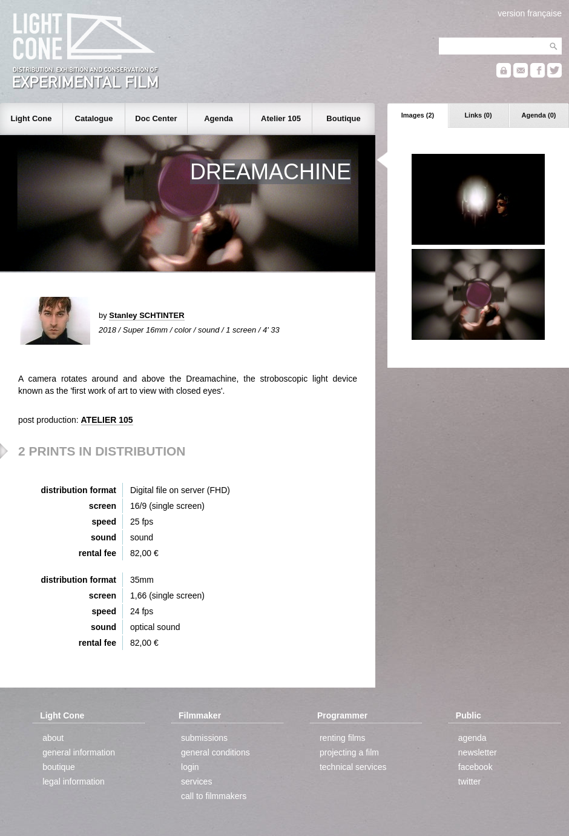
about (53, 738)
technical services (353, 767)
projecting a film (349, 752)
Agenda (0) (539, 115)
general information (78, 752)
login (190, 767)
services (196, 781)
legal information (73, 781)
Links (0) (478, 115)
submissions (204, 738)
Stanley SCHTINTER (146, 315)
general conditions (215, 752)
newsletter (477, 752)
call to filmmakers (213, 796)
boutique (58, 767)
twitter (469, 781)
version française (530, 13)
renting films (342, 738)
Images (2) (417, 115)
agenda (472, 738)
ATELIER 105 (107, 420)
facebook (475, 767)
